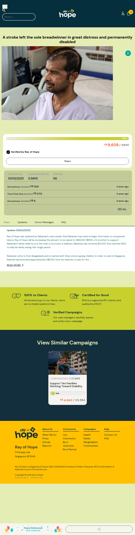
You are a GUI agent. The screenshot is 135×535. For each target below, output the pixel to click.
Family (87, 438)
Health (87, 434)
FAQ (63, 222)
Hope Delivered (33, 529)
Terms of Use (37, 477)
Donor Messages (44, 222)
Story (7, 222)
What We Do (49, 434)
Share (67, 161)
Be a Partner (70, 449)
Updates (22, 222)
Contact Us (110, 434)
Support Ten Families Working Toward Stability (66, 385)
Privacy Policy (21, 477)
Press (45, 438)
